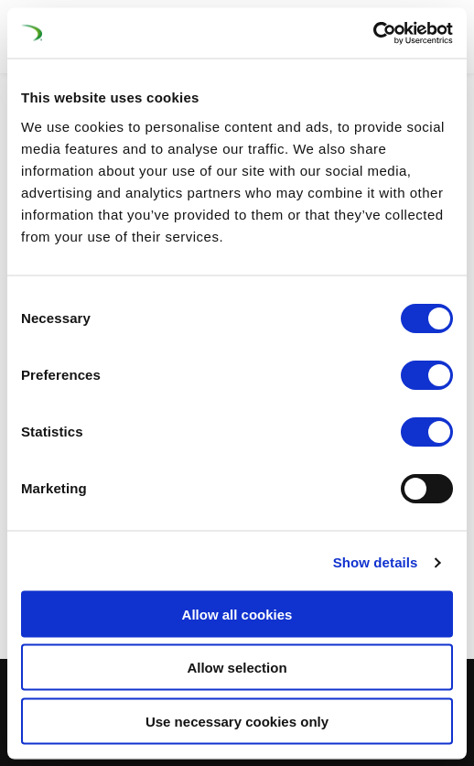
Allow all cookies (237, 613)
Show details (375, 562)
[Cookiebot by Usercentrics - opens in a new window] (373, 33)
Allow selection (236, 667)
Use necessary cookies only (237, 720)
